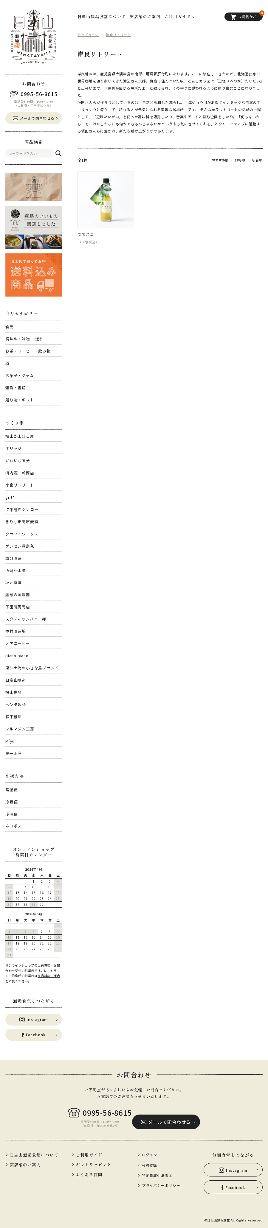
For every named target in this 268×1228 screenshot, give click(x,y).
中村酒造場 (15, 631)
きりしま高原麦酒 (21, 521)
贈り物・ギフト (19, 400)
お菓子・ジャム (19, 375)
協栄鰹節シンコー (21, 509)
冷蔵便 (11, 802)
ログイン (149, 1153)
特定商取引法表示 (156, 1171)
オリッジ (13, 448)
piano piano (17, 655)
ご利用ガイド (88, 1153)
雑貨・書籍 (15, 387)
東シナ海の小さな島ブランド (32, 668)
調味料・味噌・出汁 (23, 339)
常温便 (11, 789)
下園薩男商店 (17, 607)
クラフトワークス (21, 534)
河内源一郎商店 (19, 473)
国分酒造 (13, 558)
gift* (10, 497)
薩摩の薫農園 (17, 594)
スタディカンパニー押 (25, 619)
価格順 (241, 160)
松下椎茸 (13, 716)
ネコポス (13, 826)
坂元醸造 (13, 582)
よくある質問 (88, 1172)
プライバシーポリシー (159, 1181)
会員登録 (149, 1162)
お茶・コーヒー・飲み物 (28, 351)
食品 (9, 327)
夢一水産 (13, 753)
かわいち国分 (17, 460)
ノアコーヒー (17, 643)
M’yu (10, 741)
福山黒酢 (13, 692)
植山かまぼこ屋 (19, 436)
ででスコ (86, 234)
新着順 (258, 160)
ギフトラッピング (92, 1162)
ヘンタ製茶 (15, 704)
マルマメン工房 (19, 729)
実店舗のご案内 (49, 975)
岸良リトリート (19, 485)
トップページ (87, 34)
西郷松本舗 (15, 570)
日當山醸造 (15, 680)
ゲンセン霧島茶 (19, 546)
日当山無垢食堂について (102, 16)
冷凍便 (11, 814)
